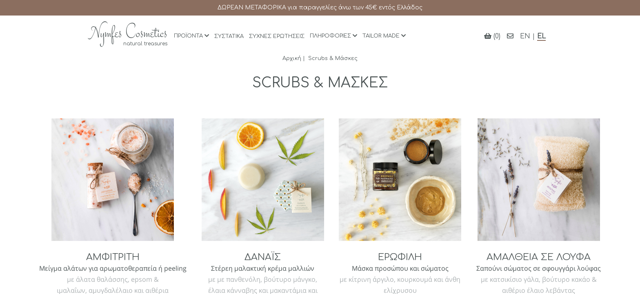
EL (541, 36)
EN (525, 36)
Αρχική (291, 58)
